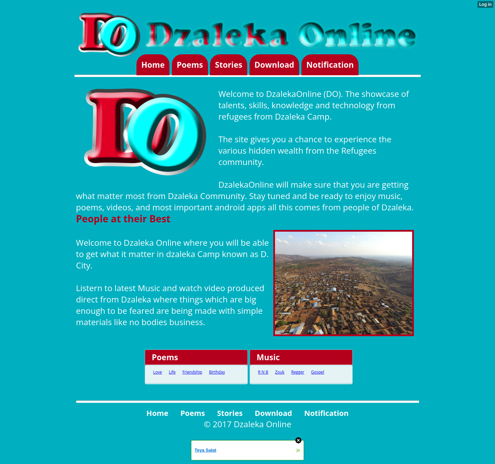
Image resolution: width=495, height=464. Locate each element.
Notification (330, 64)
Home (153, 64)
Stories (228, 64)
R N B (263, 372)
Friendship (192, 372)
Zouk (279, 372)
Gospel (317, 372)
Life (172, 372)
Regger (297, 372)
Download (274, 64)
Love (157, 372)
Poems (190, 64)
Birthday (217, 372)
